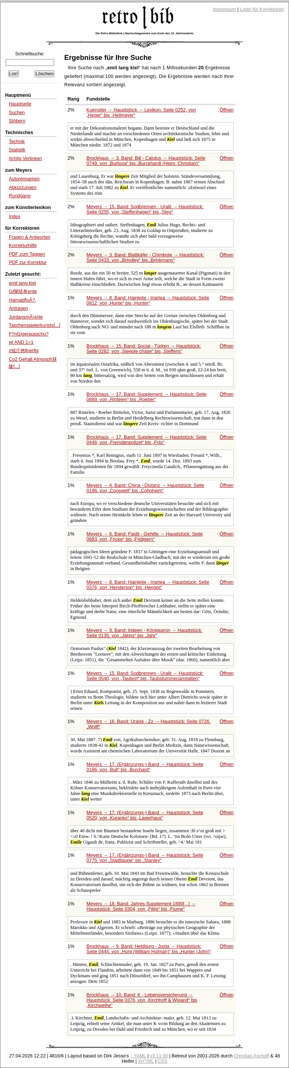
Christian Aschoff (251, 1056)
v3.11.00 (159, 1056)
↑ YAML (138, 1056)
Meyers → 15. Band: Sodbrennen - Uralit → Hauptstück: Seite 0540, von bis (145, 676)
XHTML (146, 1061)
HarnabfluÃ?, (22, 300)
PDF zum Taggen (27, 254)
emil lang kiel (22, 283)
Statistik (17, 150)
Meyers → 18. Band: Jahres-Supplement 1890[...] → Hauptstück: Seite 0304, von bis (141, 906)
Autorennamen (24, 179)
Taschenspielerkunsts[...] (34, 325)
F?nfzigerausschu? (28, 334)
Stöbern (17, 121)
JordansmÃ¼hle (26, 317)
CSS (162, 1061)
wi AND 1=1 (21, 342)
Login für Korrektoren (262, 9)
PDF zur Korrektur (28, 262)
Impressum (224, 9)
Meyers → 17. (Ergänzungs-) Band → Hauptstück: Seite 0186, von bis (145, 767)
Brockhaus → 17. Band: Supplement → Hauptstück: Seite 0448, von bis (147, 440)
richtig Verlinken (25, 158)
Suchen (16, 112)
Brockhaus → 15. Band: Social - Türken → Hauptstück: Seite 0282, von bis (144, 348)
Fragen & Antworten (29, 237)
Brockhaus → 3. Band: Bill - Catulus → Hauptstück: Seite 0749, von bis (146, 161)
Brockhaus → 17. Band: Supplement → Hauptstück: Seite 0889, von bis (147, 397)
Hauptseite (20, 104)
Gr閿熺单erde (23, 291)
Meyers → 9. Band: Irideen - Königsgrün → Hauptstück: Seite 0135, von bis (144, 633)
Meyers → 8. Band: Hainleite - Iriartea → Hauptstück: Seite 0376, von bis (148, 585)
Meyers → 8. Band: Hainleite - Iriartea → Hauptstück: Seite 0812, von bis (148, 300)
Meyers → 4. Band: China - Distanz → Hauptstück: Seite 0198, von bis (145, 488)
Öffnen (227, 110)
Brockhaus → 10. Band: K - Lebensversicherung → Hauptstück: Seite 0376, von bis (142, 1000)
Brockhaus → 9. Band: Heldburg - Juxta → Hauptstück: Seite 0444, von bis (149, 949)
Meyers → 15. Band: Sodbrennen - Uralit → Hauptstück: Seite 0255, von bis (145, 209)
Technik (16, 141)
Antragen (18, 308)
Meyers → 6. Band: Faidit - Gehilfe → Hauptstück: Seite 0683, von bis (145, 536)
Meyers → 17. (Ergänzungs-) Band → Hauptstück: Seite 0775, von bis (145, 858)
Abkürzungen (23, 187)
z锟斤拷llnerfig (23, 350)
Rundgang (19, 195)
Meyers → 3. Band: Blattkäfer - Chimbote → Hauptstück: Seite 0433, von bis (145, 257)
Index (14, 216)
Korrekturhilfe (23, 245)
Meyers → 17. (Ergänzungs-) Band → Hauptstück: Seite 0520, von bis (145, 815)
